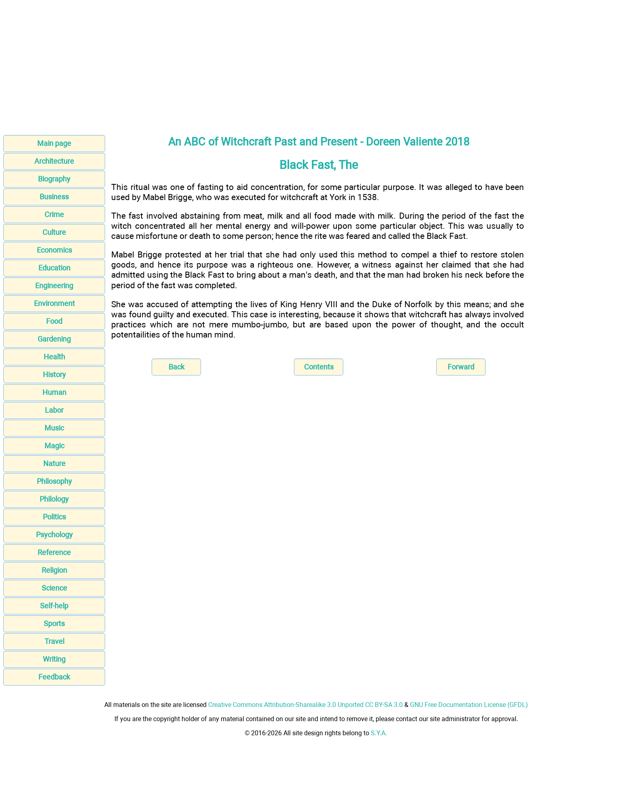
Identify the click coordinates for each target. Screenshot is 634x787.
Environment (54, 303)
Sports (54, 623)
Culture (54, 232)
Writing (54, 659)
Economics (54, 250)
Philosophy (54, 481)
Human (54, 392)
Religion (54, 570)
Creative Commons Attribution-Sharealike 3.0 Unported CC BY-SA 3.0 (305, 705)
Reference (54, 552)
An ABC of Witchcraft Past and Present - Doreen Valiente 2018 (318, 141)
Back (176, 367)
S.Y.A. (379, 733)
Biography (54, 179)
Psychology (54, 534)
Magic (54, 445)
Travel (54, 641)
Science (54, 588)
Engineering (54, 285)
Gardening (54, 339)
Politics (54, 517)
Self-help (54, 605)
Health (54, 356)
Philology (54, 499)
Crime (54, 214)
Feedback (54, 677)
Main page (54, 143)
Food (54, 321)
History (54, 374)
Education (54, 268)
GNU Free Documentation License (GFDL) (469, 705)
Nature (54, 463)
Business (54, 196)
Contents (319, 367)
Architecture (54, 161)
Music (54, 428)
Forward (461, 367)
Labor (54, 410)
